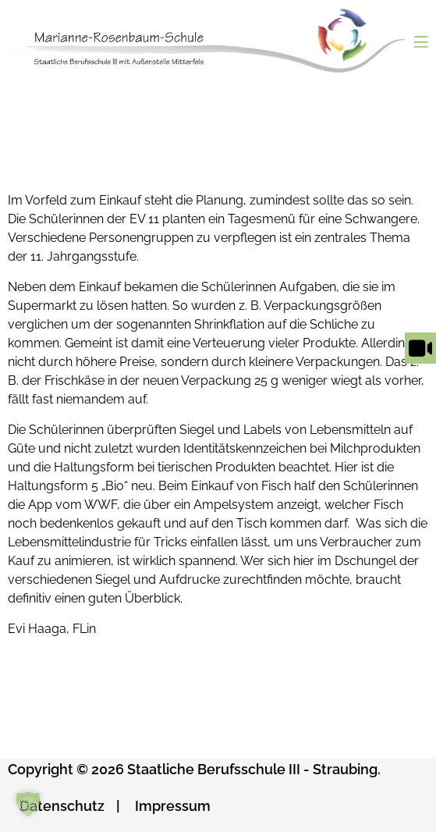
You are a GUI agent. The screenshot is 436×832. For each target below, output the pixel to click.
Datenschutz (62, 806)
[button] (28, 804)
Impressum (173, 806)
